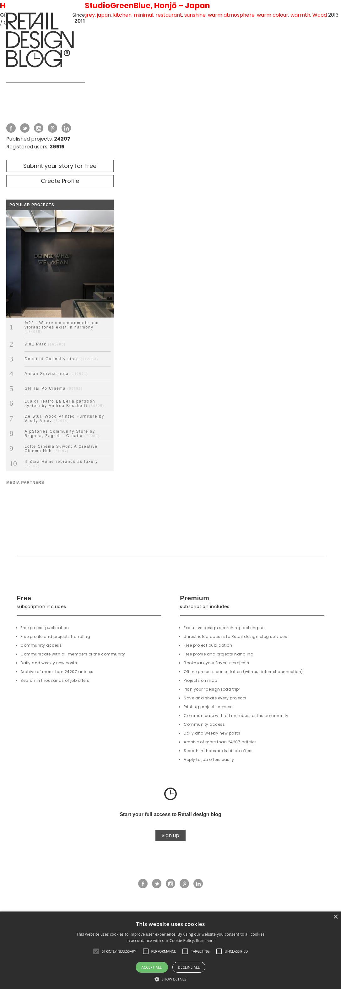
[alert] (170, 950)
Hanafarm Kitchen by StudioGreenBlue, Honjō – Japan (105, 5)
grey (89, 15)
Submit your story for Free (59, 166)
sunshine (195, 15)
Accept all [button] (152, 967)
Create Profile (60, 181)
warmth (300, 15)
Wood (319, 15)
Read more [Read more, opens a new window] (205, 940)
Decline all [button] (189, 967)
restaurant (168, 15)
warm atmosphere (231, 15)
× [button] (335, 917)
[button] (96, 951)
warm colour (272, 15)
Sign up (170, 835)
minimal (143, 15)
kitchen (122, 15)
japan (104, 15)
